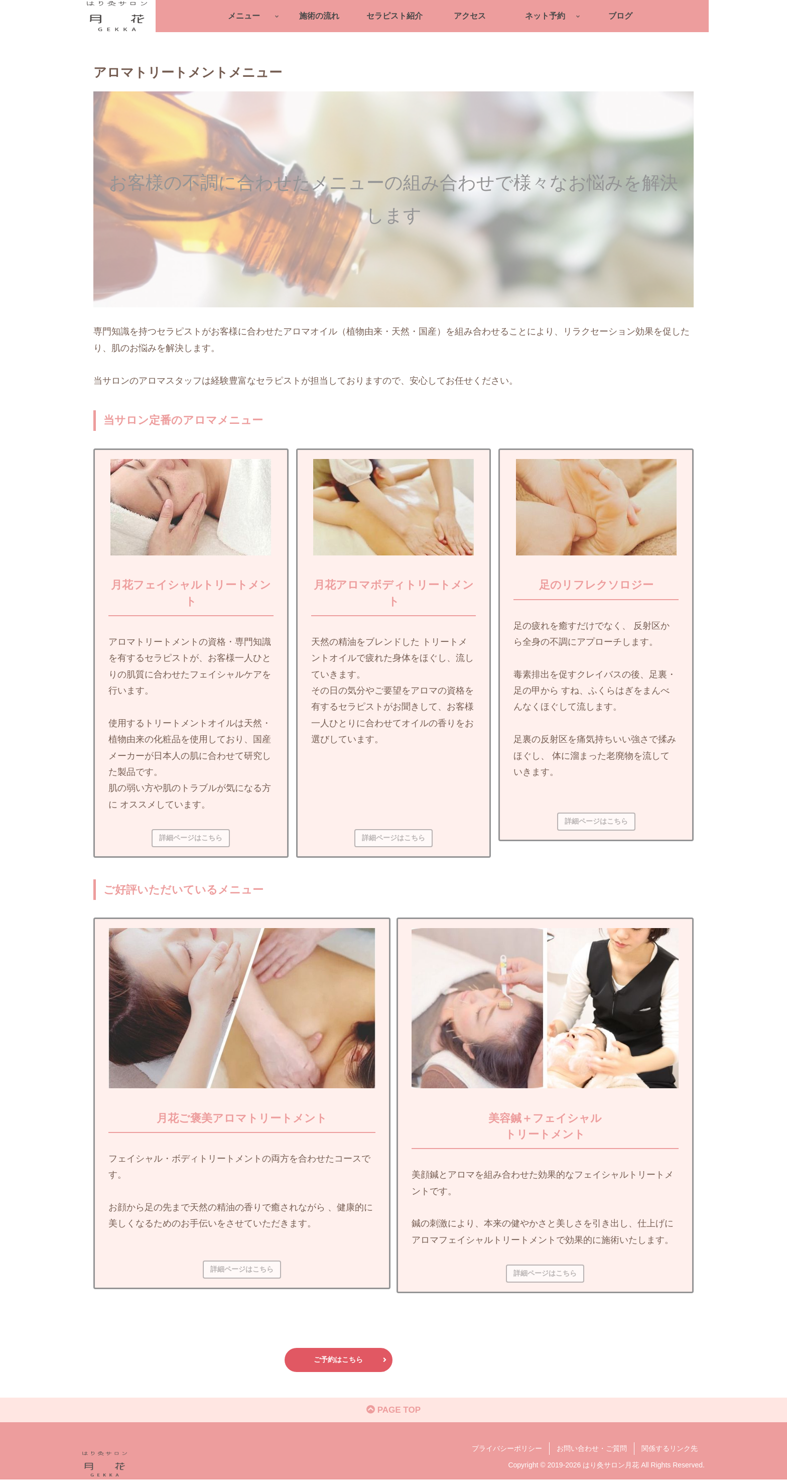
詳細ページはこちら (190, 838)
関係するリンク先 (669, 1450)
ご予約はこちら (350, 1359)
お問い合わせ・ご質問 (592, 1450)
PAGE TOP (393, 1412)
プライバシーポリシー (507, 1450)
